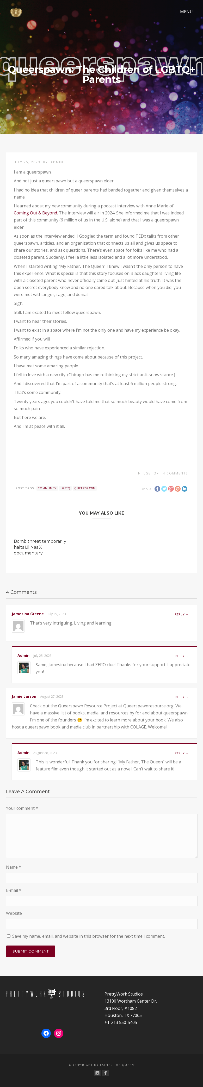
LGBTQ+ (151, 473)
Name (13, 867)
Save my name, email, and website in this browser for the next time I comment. (88, 936)
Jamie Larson (24, 696)
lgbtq (65, 488)
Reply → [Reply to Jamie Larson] (182, 697)
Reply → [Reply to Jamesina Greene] (182, 614)
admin (57, 162)
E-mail (13, 890)
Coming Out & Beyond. (36, 213)
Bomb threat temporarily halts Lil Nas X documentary (40, 547)
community (47, 488)
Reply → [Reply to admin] (182, 656)
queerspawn (84, 488)
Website (14, 913)
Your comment (22, 808)
